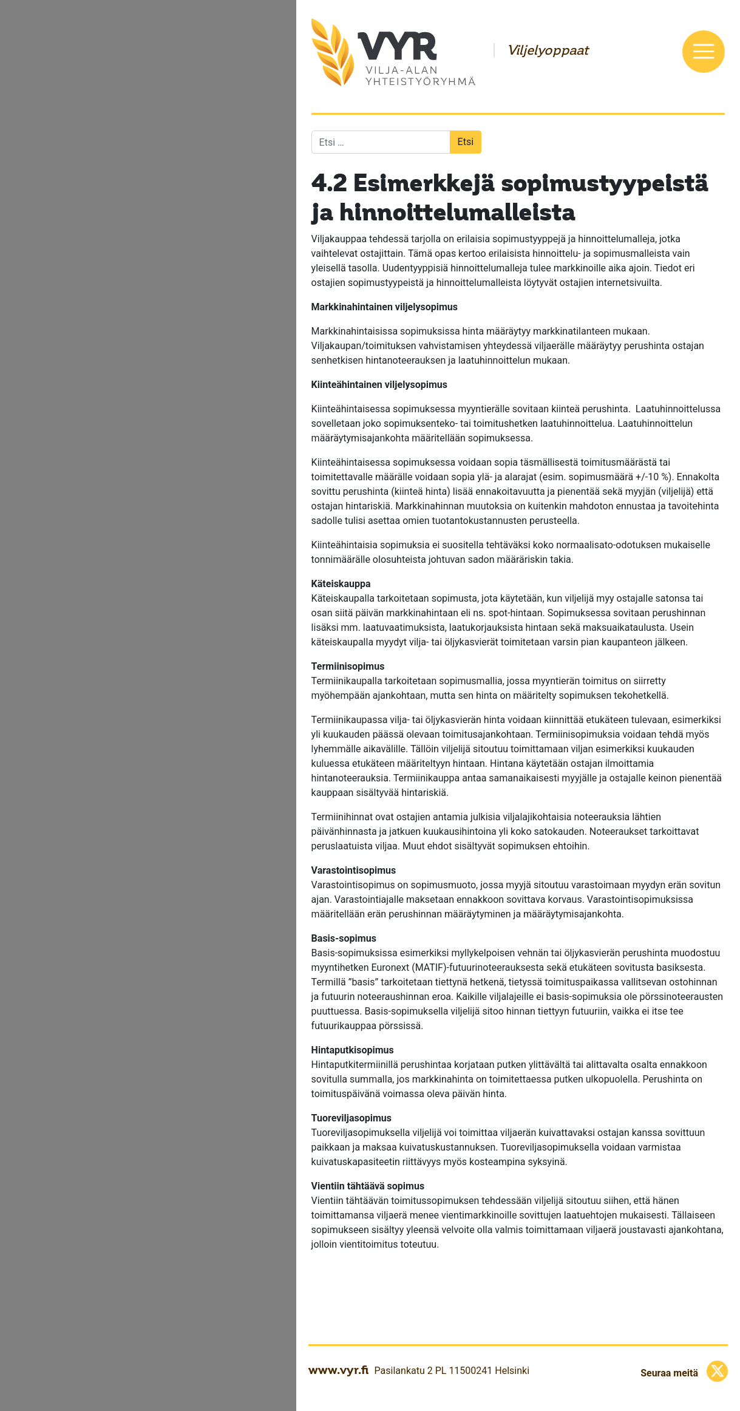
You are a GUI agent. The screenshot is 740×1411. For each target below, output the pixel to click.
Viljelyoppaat (547, 50)
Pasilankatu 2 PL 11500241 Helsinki (452, 1370)
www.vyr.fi (338, 1369)
